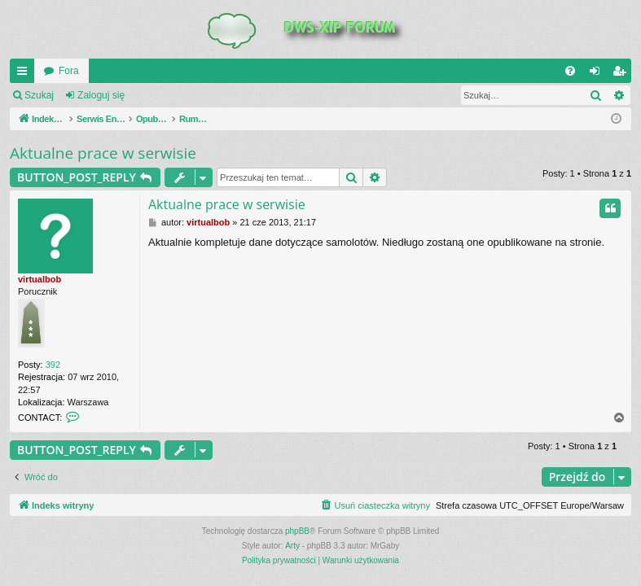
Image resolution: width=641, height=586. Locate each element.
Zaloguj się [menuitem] (598, 74)
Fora (69, 71)
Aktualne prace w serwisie (103, 153)
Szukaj (39, 95)
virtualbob (39, 279)
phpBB (297, 531)
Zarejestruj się (178, 95)
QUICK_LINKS (25, 74)
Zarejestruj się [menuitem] (622, 74)
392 (53, 365)
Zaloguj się (101, 95)
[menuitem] (570, 71)
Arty (292, 545)
